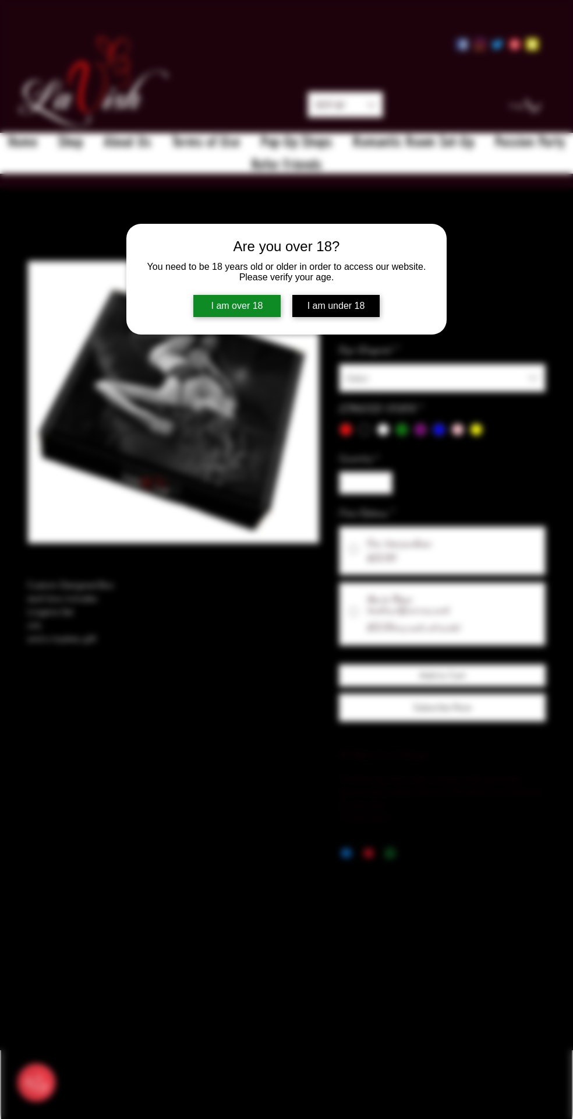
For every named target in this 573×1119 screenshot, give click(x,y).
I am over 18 (237, 306)
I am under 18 (336, 306)
